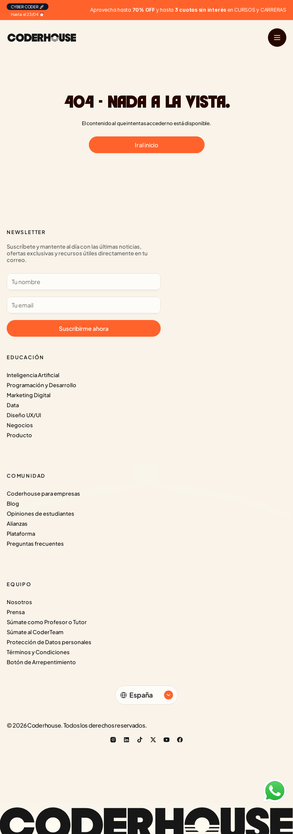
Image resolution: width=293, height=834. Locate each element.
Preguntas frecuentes (35, 543)
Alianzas (17, 523)
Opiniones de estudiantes (40, 513)
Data (13, 405)
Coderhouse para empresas (43, 493)
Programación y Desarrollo (41, 385)
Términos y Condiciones (38, 652)
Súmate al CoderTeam (35, 632)
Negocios (20, 425)
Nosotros (19, 602)
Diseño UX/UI (24, 415)
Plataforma (21, 533)
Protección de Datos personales (49, 642)
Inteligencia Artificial (33, 375)
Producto (19, 435)
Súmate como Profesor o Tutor (47, 622)
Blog (13, 503)
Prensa (16, 612)
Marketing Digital (29, 395)
